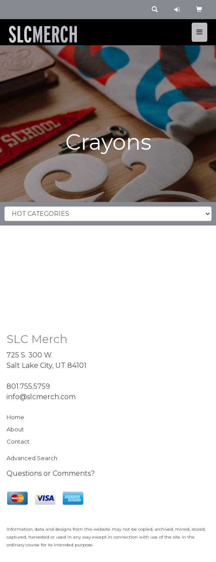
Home (15, 417)
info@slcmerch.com (41, 397)
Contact (18, 441)
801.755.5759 (28, 386)
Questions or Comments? (51, 473)
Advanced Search (32, 457)
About (15, 429)
